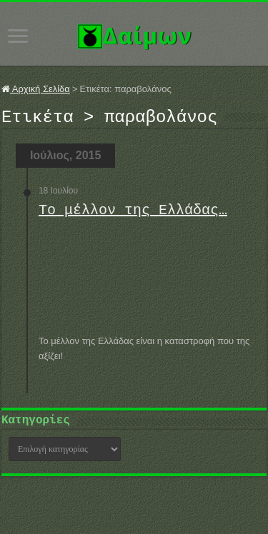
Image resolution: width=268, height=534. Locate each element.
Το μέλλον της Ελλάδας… (133, 214)
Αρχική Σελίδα (35, 89)
